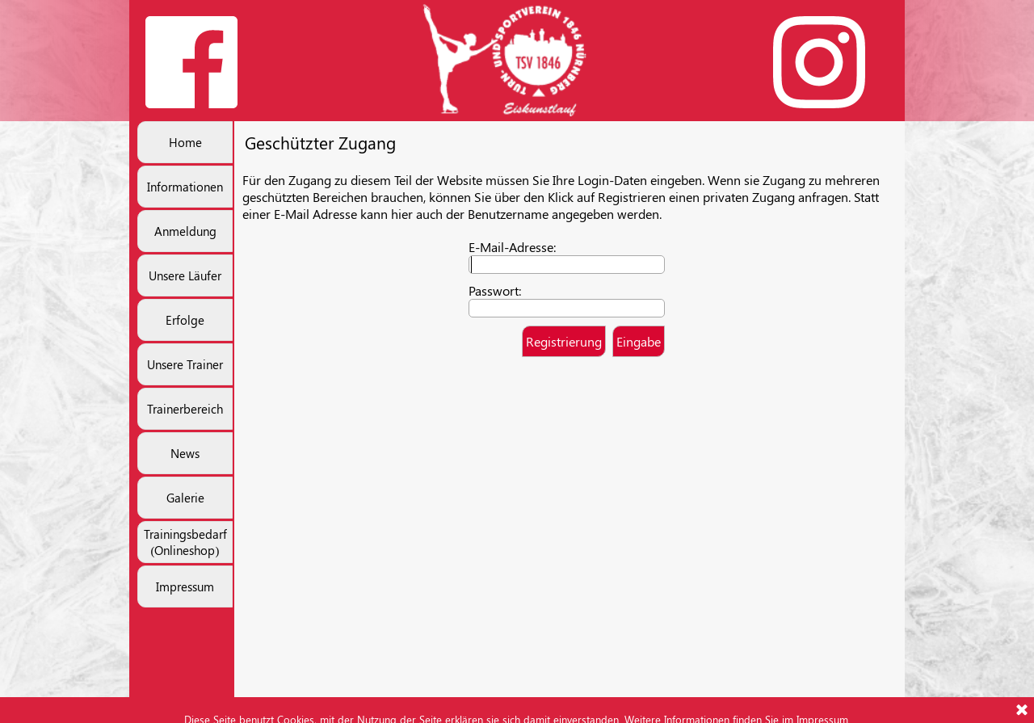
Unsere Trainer (185, 364)
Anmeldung (185, 231)
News (185, 453)
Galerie (185, 498)
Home (185, 142)
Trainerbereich (185, 409)
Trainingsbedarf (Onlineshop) (185, 542)
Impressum (185, 586)
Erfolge (185, 320)
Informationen (185, 187)
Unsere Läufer (185, 275)
